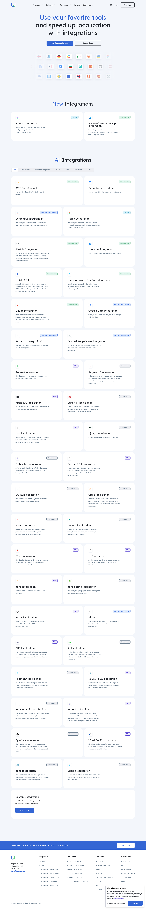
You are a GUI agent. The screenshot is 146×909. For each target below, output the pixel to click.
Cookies (99, 890)
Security (99, 885)
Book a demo (88, 5)
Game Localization (74, 877)
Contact (99, 881)
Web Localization (74, 861)
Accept (135, 903)
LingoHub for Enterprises (49, 885)
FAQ (123, 881)
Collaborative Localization (77, 881)
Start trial (127, 5)
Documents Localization (76, 873)
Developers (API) (128, 873)
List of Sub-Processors (104, 877)
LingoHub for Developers (49, 877)
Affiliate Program (103, 865)
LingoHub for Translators (49, 873)
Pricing (77, 5)
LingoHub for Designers (48, 881)
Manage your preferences (116, 903)
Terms (98, 869)
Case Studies (126, 869)
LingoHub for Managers (48, 869)
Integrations (126, 877)
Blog (123, 865)
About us (99, 861)
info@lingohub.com (18, 871)
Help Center (126, 861)
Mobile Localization (74, 869)
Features (42, 861)
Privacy (99, 873)
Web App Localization (75, 865)
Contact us (24, 810)
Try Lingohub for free (60, 43)
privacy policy (119, 899)
